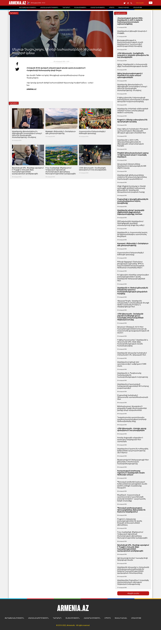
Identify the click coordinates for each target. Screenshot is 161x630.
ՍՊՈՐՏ (108, 618)
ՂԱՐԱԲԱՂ (57, 618)
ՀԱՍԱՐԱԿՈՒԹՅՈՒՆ (92, 618)
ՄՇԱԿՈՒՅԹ (136, 618)
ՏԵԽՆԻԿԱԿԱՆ (121, 618)
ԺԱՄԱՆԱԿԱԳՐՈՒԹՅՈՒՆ (38, 618)
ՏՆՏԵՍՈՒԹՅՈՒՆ (73, 618)
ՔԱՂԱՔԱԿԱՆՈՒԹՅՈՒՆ (14, 618)
